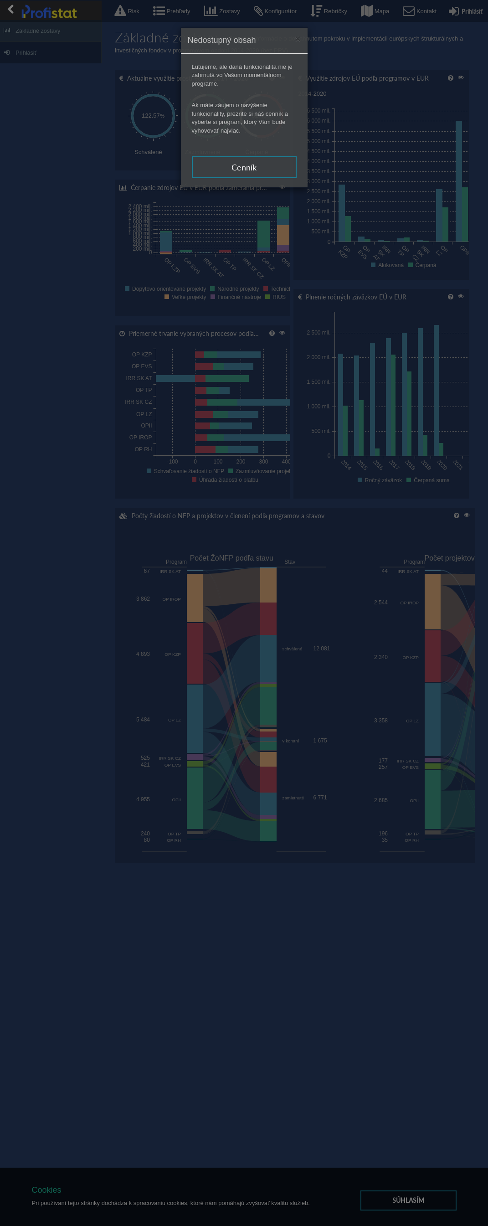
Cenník (244, 167)
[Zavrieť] (297, 38)
